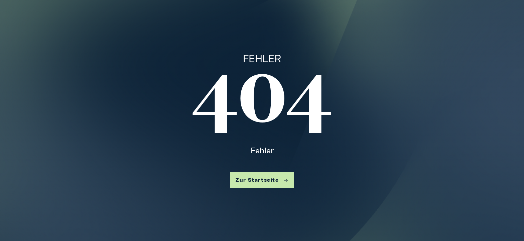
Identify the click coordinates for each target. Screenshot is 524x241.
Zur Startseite (262, 180)
